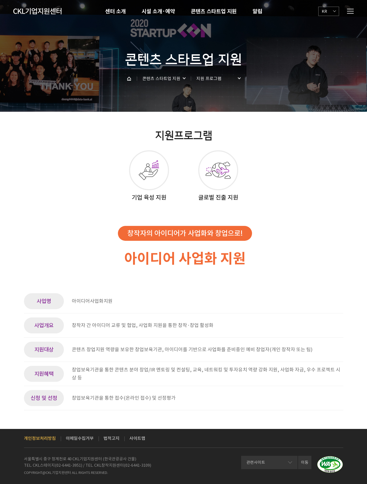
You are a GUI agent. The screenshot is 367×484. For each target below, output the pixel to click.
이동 (304, 462)
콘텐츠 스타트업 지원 (214, 11)
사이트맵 (137, 438)
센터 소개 (115, 11)
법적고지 (111, 438)
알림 (257, 11)
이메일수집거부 (80, 438)
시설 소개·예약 (158, 11)
